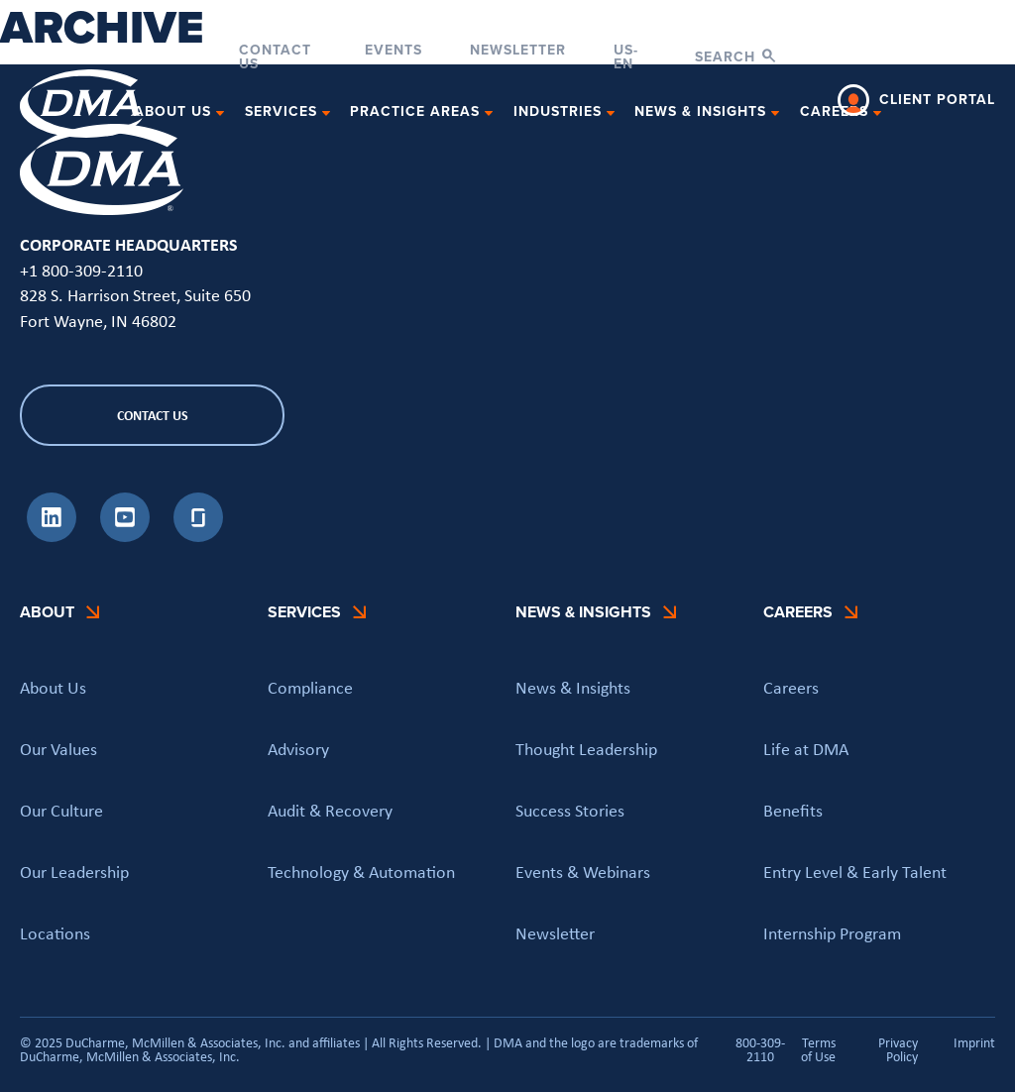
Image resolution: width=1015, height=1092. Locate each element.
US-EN (626, 57)
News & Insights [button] (700, 112)
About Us (53, 688)
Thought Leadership (586, 749)
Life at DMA (805, 749)
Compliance (310, 688)
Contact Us (275, 57)
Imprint (974, 1043)
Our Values (58, 749)
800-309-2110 (760, 1049)
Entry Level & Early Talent (855, 872)
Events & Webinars (582, 872)
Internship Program (832, 933)
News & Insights (572, 688)
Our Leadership (74, 872)
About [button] (47, 612)
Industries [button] (557, 112)
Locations (55, 933)
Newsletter (518, 52)
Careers (791, 688)
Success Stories (569, 810)
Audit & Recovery (330, 810)
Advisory (298, 749)
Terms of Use (818, 1049)
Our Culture (61, 810)
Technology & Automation (361, 872)
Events (393, 52)
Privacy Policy (898, 1049)
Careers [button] (834, 112)
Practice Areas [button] (415, 112)
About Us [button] (172, 112)
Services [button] (281, 112)
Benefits (793, 810)
